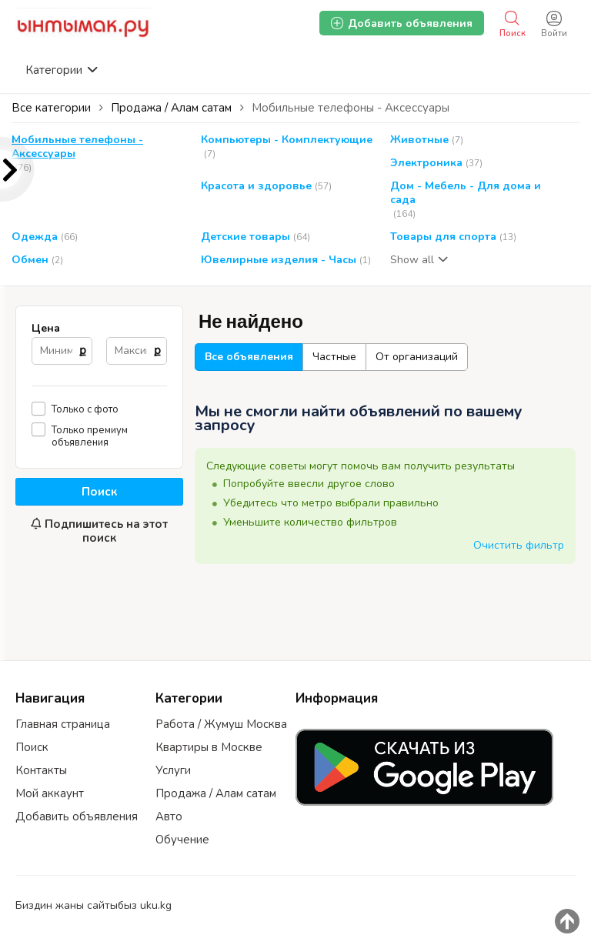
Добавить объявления (76, 816)
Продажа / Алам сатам (215, 793)
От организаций (417, 356)
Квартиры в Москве (208, 747)
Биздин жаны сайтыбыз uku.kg (93, 905)
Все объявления (249, 356)
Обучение (182, 839)
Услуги (173, 770)
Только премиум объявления (90, 436)
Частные (334, 356)
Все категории (51, 108)
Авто (168, 816)
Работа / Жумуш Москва (221, 724)
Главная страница (62, 724)
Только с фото (85, 409)
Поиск (99, 491)
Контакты (41, 770)
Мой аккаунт (49, 793)
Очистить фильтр (518, 545)
